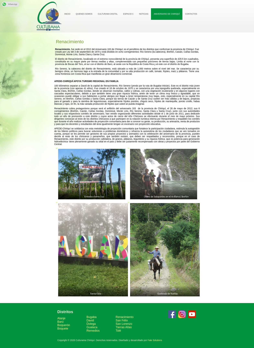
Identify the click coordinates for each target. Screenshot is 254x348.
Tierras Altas (124, 327)
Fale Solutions (155, 340)
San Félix (122, 320)
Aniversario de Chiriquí (166, 14)
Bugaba (92, 317)
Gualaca (92, 327)
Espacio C (128, 14)
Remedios (93, 330)
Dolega (91, 323)
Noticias (143, 14)
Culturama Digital (108, 14)
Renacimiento (124, 317)
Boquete (62, 328)
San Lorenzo (124, 323)
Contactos (191, 14)
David (90, 320)
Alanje (61, 318)
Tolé (118, 330)
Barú (60, 321)
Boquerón (63, 325)
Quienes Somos (84, 14)
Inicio (67, 14)
